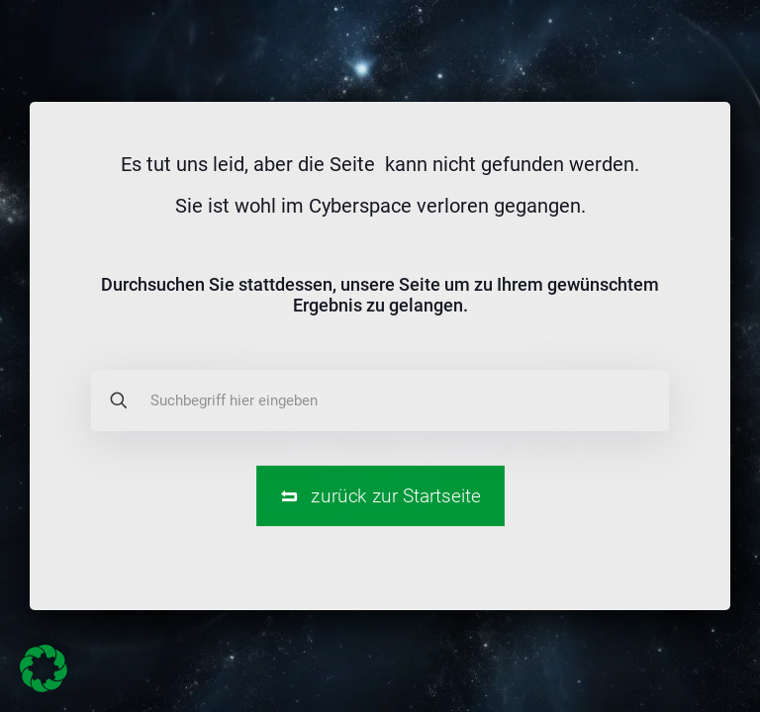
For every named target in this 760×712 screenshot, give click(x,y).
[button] (43, 668)
